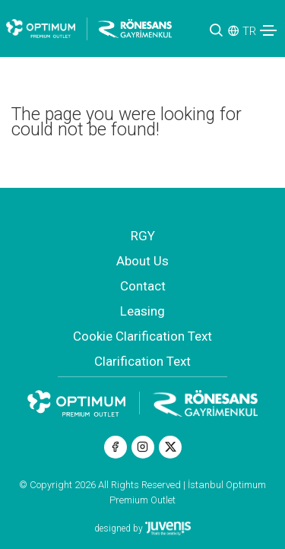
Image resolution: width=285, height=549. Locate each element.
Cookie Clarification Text (142, 336)
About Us (142, 260)
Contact (143, 286)
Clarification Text (142, 361)
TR (249, 31)
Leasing (142, 311)
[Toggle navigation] (268, 30)
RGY (143, 235)
